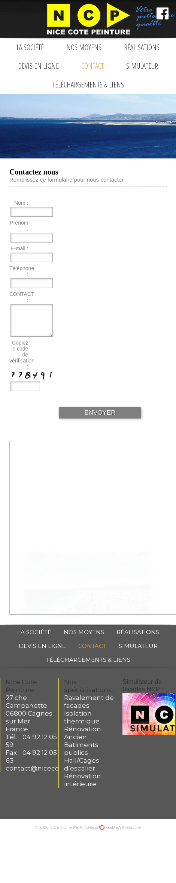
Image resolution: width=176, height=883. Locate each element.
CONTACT (20, 294)
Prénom (19, 223)
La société (30, 47)
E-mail (17, 248)
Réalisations (142, 47)
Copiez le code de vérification (20, 352)
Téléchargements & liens (88, 85)
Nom (19, 203)
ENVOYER (99, 412)
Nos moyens (83, 47)
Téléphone (20, 268)
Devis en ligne (38, 66)
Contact (92, 66)
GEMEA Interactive (123, 827)
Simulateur (142, 66)
